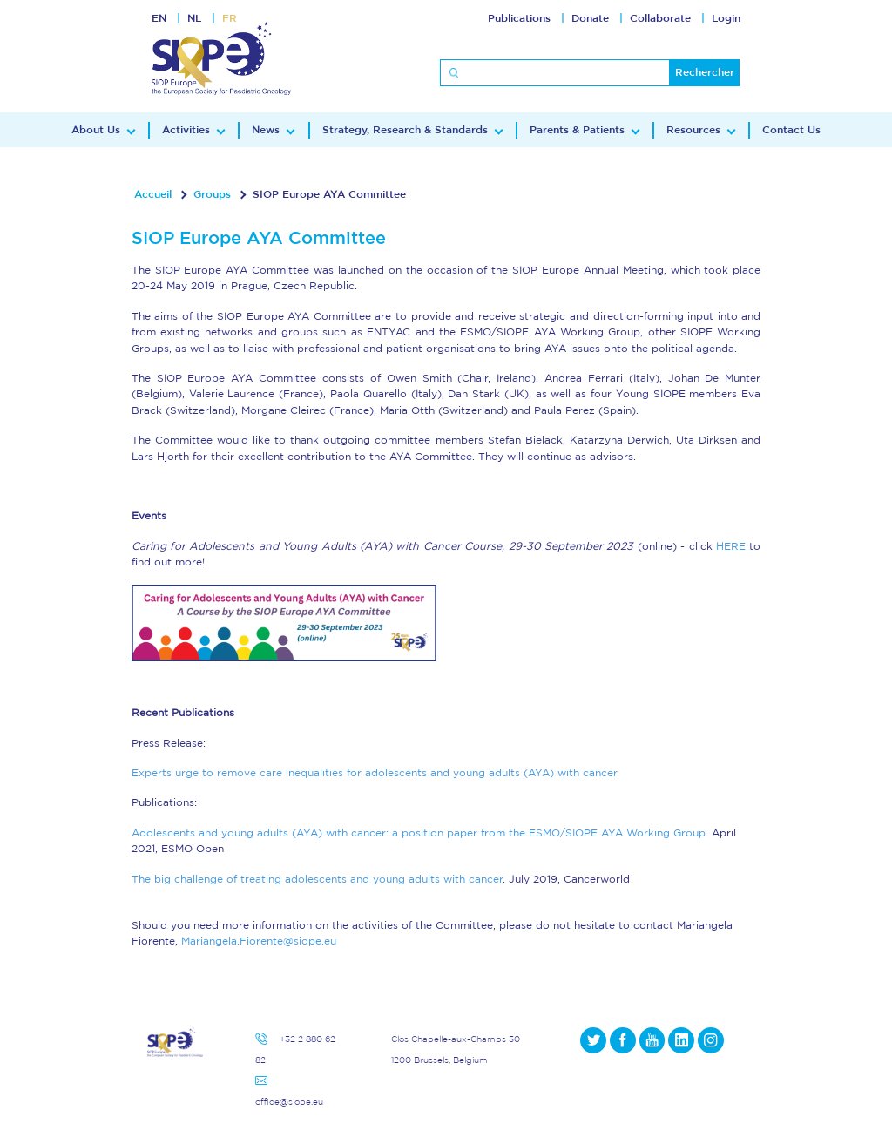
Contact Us (791, 130)
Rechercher (704, 72)
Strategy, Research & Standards (405, 130)
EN (159, 18)
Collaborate (660, 18)
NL (194, 18)
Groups (212, 194)
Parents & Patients (577, 130)
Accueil (153, 194)
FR (229, 18)
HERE (731, 546)
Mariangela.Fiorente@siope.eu (258, 941)
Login (726, 18)
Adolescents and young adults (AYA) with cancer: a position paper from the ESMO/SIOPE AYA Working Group (419, 833)
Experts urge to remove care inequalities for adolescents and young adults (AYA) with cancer (375, 773)
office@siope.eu (289, 1102)
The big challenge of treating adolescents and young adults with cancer (317, 879)
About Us (95, 130)
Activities (186, 130)
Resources (693, 130)
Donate (590, 18)
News (266, 130)
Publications (519, 18)
